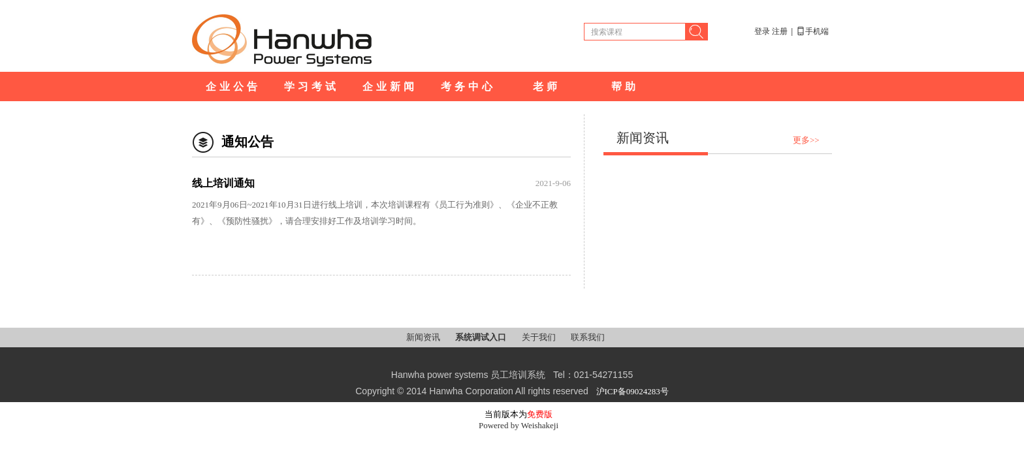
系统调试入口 (481, 337)
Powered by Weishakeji (518, 425)
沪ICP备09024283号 (632, 391)
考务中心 (468, 86)
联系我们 (588, 337)
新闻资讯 (424, 337)
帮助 (625, 86)
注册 (780, 31)
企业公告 (233, 86)
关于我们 (540, 337)
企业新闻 (389, 86)
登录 (762, 31)
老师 (546, 86)
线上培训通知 (223, 183)
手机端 (812, 31)
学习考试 (311, 86)
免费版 (539, 414)
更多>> (806, 140)
